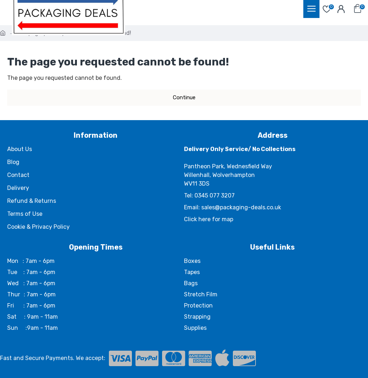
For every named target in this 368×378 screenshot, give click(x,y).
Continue (184, 97)
